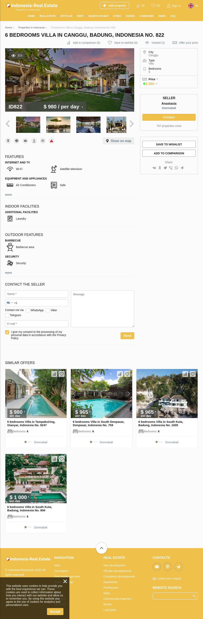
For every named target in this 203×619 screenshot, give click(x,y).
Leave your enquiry (169, 577)
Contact (169, 117)
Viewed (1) (158, 42)
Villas (106, 591)
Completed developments (119, 575)
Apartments (110, 580)
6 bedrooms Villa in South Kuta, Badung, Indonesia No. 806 (29, 507)
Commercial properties (117, 597)
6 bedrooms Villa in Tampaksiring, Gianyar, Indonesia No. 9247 (31, 422)
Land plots (109, 608)
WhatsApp (37, 308)
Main (57, 564)
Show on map (121, 139)
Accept (55, 611)
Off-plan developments (117, 569)
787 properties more (169, 125)
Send (127, 334)
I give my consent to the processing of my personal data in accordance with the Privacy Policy (38, 334)
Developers (61, 569)
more (8, 193)
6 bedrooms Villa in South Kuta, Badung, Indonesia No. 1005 (160, 422)
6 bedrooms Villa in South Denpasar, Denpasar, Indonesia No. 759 (98, 422)
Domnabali (169, 108)
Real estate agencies (67, 575)
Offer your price (188, 42)
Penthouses (110, 586)
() (143, 5)
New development (114, 564)
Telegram (15, 313)
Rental (107, 603)
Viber (54, 308)
